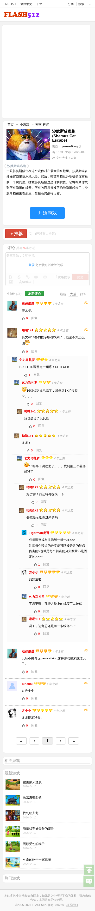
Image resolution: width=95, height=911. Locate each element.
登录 (31, 265)
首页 (10, 124)
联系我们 (72, 905)
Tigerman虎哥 (39, 533)
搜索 (81, 4)
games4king (69, 146)
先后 (73, 294)
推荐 (16, 233)
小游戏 (24, 124)
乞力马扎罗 (27, 360)
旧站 (39, 4)
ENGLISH (10, 4)
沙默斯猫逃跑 (16, 166)
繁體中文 (26, 4)
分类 (71, 4)
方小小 (34, 572)
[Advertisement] (45, 71)
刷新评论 (34, 293)
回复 (34, 318)
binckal (27, 684)
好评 (83, 294)
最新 (63, 294)
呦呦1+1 (28, 330)
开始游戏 (47, 213)
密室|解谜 (42, 124)
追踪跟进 (28, 303)
